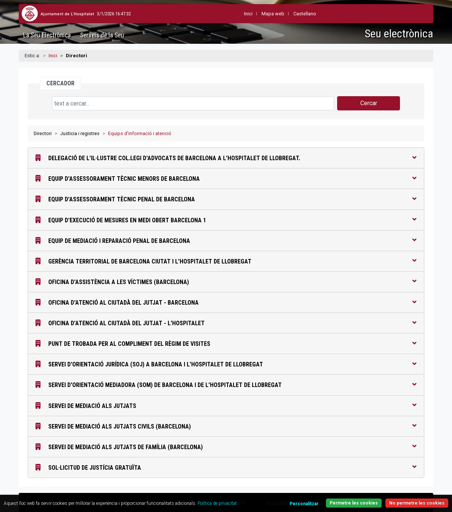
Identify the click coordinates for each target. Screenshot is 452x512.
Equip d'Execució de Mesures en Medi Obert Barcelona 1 (226, 220)
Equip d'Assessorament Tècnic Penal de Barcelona (226, 199)
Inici (53, 55)
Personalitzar (304, 503)
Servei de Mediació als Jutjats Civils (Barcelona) (226, 426)
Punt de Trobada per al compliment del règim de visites (226, 343)
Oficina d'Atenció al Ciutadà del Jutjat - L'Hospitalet (226, 323)
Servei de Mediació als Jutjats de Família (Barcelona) (226, 447)
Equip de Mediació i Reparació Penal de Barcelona (226, 240)
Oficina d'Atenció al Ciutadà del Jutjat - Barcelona (226, 302)
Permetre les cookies (354, 503)
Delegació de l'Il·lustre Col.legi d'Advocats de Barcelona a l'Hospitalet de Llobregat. (226, 158)
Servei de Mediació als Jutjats (226, 405)
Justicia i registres (80, 133)
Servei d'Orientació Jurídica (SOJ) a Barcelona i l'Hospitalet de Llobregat (226, 364)
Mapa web (255, 13)
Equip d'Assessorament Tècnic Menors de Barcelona (226, 178)
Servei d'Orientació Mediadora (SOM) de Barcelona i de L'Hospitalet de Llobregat (226, 384)
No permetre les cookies (417, 503)
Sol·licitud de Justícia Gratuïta (226, 467)
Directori (43, 133)
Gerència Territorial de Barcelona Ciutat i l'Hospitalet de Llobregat (226, 261)
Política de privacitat (217, 503)
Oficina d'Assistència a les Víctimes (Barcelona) (226, 282)
